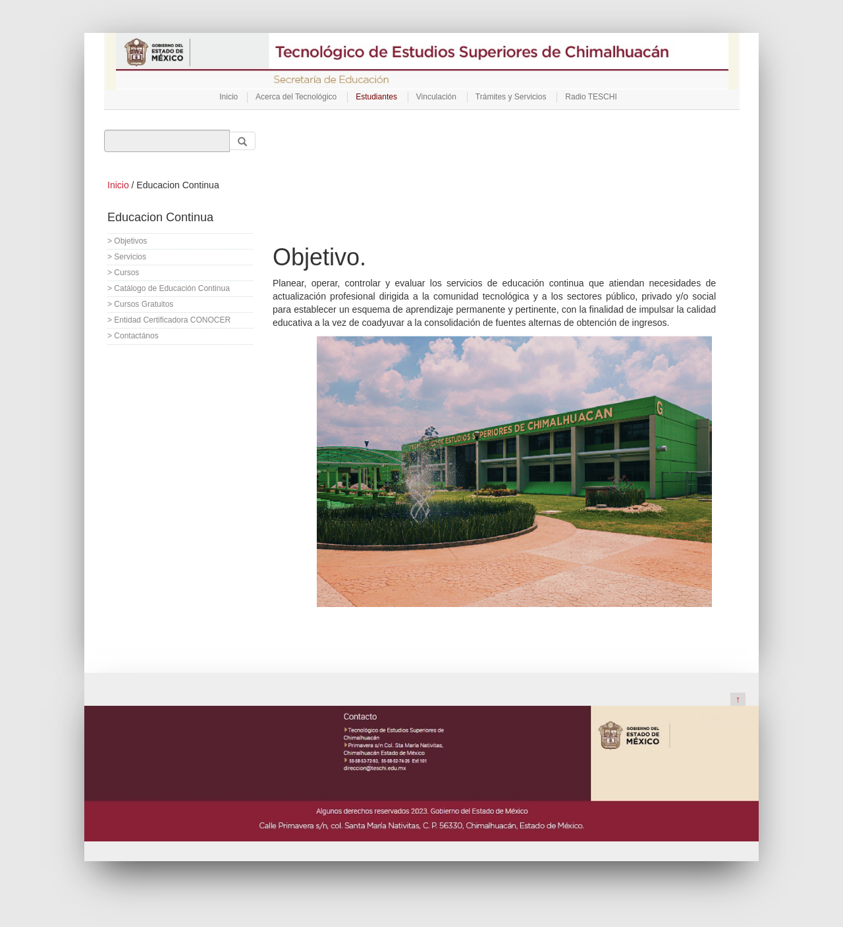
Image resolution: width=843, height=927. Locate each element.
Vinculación (436, 96)
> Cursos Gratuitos (140, 304)
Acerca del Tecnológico (296, 96)
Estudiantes (376, 96)
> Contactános (133, 335)
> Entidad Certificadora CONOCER (169, 320)
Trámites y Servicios (511, 96)
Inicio (228, 96)
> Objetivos (127, 241)
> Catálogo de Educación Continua (168, 288)
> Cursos (123, 272)
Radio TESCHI (590, 96)
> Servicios (126, 256)
